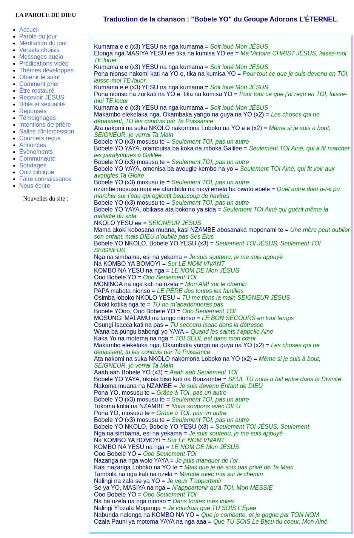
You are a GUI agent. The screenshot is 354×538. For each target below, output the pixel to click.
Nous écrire (34, 185)
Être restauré (36, 90)
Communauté (37, 158)
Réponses (32, 111)
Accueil (29, 29)
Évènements (36, 152)
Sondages (32, 165)
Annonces (32, 145)
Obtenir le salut (39, 77)
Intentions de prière (45, 124)
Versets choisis (39, 50)
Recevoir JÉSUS (41, 97)
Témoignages (37, 118)
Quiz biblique (36, 172)
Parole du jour (38, 36)
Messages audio (41, 57)
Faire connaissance (45, 179)
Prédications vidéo (44, 63)
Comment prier (39, 84)
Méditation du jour (43, 43)
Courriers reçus (39, 138)
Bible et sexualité (42, 104)
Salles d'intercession (46, 131)
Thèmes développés (46, 70)
